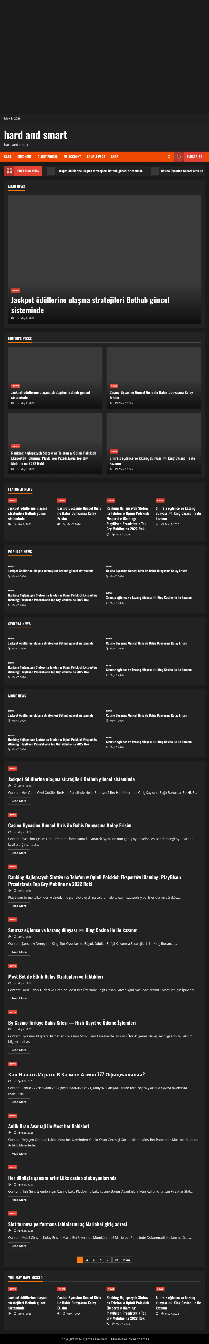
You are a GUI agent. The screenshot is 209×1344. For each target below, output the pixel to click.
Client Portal (48, 156)
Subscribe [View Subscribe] (188, 157)
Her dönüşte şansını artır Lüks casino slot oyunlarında (62, 1177)
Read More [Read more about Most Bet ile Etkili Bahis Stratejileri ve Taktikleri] (20, 999)
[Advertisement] (104, 28)
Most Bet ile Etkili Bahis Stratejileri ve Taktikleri (55, 976)
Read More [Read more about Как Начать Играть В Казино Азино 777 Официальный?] (20, 1102)
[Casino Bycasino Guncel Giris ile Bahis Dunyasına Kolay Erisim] (154, 378)
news (15, 290)
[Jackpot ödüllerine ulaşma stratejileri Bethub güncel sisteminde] (104, 259)
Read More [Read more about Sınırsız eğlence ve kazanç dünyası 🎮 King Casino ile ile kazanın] (20, 953)
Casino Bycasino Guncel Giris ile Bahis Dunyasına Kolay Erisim (151, 395)
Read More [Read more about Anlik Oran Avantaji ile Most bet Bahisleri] (20, 1154)
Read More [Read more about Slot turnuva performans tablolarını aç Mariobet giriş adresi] (20, 1246)
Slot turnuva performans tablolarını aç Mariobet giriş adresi (67, 1224)
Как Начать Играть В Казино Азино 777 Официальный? (76, 1074)
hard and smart (35, 134)
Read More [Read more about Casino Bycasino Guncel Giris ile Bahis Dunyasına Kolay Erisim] (20, 853)
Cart (7, 156)
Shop (114, 156)
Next (126, 1259)
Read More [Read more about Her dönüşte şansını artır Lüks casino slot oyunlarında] (20, 1200)
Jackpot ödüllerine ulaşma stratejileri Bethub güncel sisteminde (95, 171)
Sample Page (96, 156)
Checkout (24, 156)
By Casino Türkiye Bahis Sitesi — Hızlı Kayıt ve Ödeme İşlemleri (72, 1022)
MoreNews (119, 1339)
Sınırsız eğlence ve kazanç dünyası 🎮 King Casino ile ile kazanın (152, 460)
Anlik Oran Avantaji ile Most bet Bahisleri (48, 1126)
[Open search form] (169, 157)
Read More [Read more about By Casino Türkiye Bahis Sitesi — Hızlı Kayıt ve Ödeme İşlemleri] (20, 1051)
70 (116, 1259)
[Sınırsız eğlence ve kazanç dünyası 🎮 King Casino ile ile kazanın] (154, 444)
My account (72, 156)
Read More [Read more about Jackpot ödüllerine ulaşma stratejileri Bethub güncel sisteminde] (20, 801)
